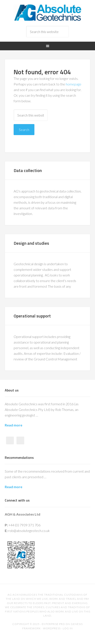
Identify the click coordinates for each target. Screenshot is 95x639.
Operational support (32, 315)
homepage (73, 84)
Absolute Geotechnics (47, 13)
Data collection (28, 170)
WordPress (52, 628)
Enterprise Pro (53, 624)
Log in (68, 628)
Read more (13, 425)
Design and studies (31, 243)
